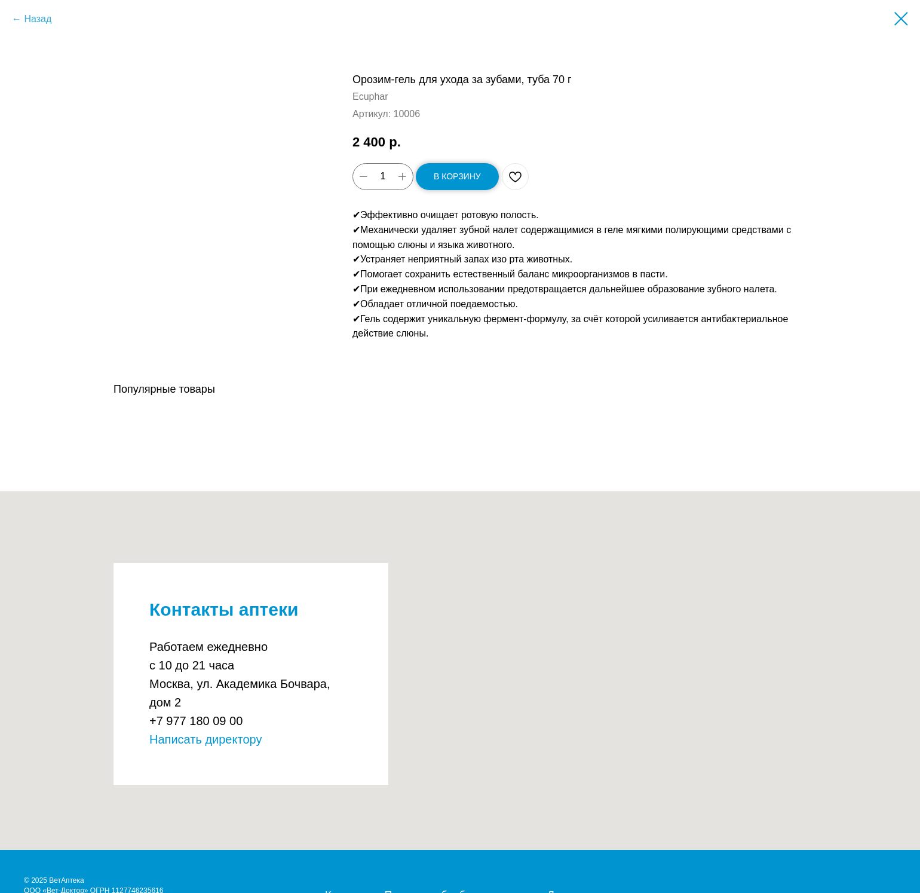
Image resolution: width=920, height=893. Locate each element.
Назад (37, 19)
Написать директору (205, 739)
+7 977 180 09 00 (196, 720)
